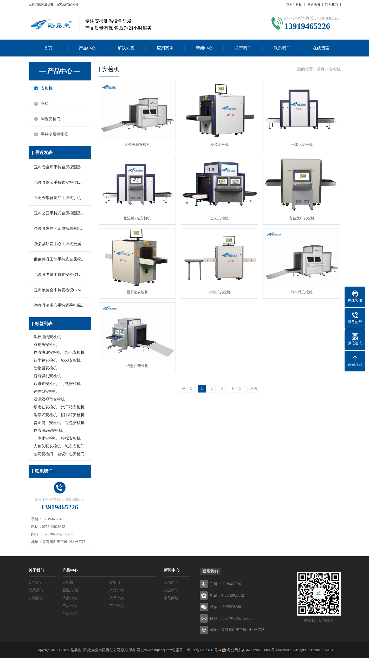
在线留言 (321, 48)
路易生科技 (294, 5)
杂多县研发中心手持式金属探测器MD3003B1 (72, 244)
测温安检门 (50, 119)
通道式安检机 (45, 384)
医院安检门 (43, 454)
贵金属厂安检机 (47, 423)
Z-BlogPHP (301, 650)
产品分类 (116, 590)
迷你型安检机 (45, 391)
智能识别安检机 (47, 376)
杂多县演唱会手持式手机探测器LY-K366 (68, 305)
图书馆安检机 (73, 415)
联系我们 (331, 5)
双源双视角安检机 (49, 399)
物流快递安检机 (47, 352)
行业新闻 (171, 590)
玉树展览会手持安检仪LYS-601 (60, 290)
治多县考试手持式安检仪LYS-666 (62, 275)
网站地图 (313, 5)
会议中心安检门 (71, 454)
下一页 (236, 388)
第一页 (187, 388)
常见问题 (171, 598)
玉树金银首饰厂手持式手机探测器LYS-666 (70, 198)
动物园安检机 (45, 368)
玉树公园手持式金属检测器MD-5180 (65, 213)
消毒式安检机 (45, 415)
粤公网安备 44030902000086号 (250, 650)
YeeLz (328, 650)
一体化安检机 (45, 438)
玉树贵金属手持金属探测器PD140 (63, 167)
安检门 (47, 104)
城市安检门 (75, 446)
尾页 (253, 388)
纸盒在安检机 (45, 407)
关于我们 (243, 48)
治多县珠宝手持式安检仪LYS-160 (62, 182)
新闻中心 (204, 48)
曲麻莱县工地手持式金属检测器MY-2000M (70, 259)
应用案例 (165, 48)
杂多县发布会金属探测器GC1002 (62, 228)
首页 (48, 48)
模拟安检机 (71, 438)
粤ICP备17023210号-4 (204, 650)
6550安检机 (71, 360)
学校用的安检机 (47, 337)
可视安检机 (71, 384)
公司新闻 (171, 582)
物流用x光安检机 (48, 430)
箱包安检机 (75, 352)
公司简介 (36, 582)
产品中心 (87, 48)
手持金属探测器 (54, 134)
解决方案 (126, 48)
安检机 (47, 88)
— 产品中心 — (60, 71)
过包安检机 (75, 423)
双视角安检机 (45, 345)
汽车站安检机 (73, 407)
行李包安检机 (45, 360)
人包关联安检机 (47, 446)
